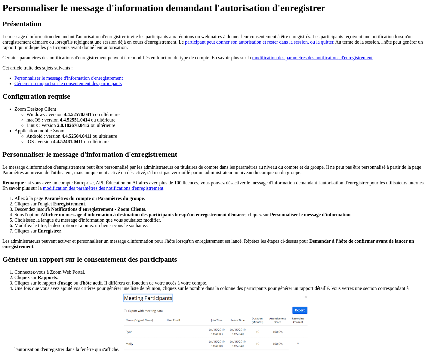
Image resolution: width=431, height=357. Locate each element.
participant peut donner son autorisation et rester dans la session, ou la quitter (259, 42)
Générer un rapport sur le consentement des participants (68, 83)
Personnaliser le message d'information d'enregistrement (68, 78)
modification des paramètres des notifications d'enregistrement (312, 57)
